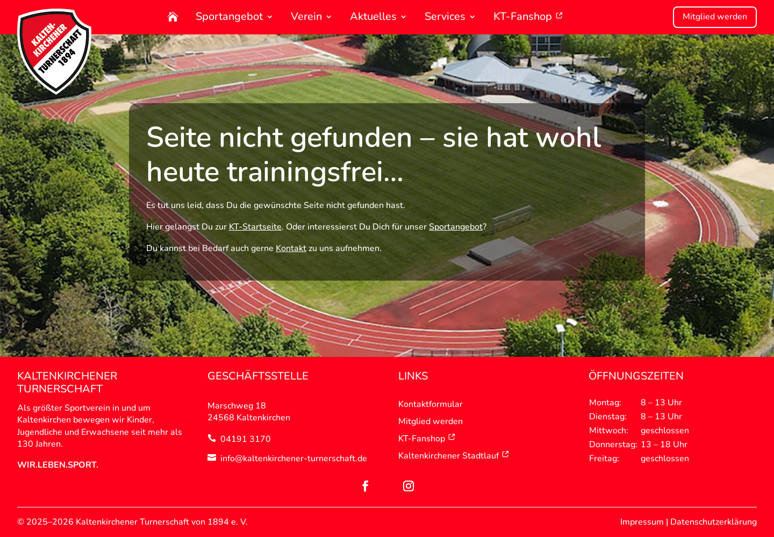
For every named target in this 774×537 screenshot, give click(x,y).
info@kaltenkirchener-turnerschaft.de (293, 458)
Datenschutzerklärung (713, 522)
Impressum (642, 522)
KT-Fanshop (528, 17)
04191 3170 (245, 439)
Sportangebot (229, 17)
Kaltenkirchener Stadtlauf (454, 456)
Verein (306, 17)
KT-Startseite (255, 227)
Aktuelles (373, 17)
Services (445, 17)
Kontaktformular (430, 404)
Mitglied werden (715, 17)
